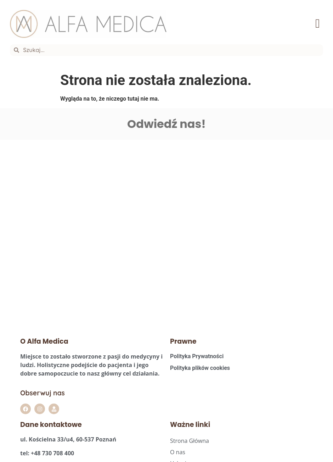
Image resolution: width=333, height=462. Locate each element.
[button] (317, 24)
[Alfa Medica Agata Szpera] (83, 229)
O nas (177, 446)
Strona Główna (189, 435)
